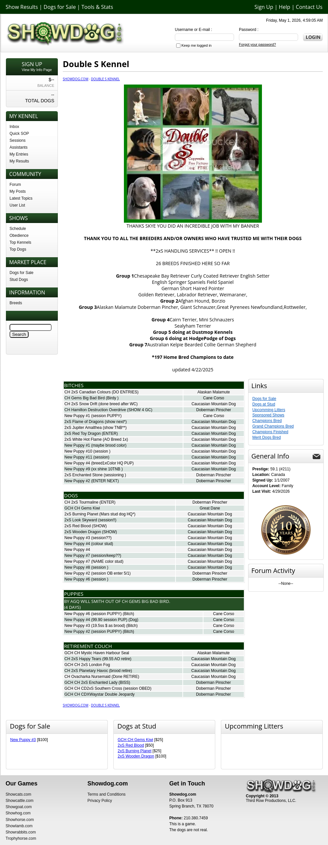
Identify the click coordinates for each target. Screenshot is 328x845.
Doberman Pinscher (213, 410)
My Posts (18, 191)
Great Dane (209, 508)
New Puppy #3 (77, 537)
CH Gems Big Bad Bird (84, 398)
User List (17, 205)
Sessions (18, 140)
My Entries (19, 154)
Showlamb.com (19, 826)
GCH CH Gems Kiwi (82, 508)
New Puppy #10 (78, 451)
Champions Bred (267, 420)
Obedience (19, 235)
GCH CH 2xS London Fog (87, 664)
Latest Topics (21, 198)
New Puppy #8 (77, 567)
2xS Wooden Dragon (82, 532)
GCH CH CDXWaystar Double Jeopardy (99, 694)
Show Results (22, 7)
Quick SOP (19, 133)
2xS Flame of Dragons (84, 421)
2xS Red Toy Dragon (82, 433)
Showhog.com (18, 813)
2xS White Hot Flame (83, 439)
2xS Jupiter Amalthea (83, 427)
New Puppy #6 (77, 579)
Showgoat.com (19, 807)
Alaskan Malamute (214, 392)
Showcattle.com (20, 800)
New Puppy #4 (77, 463)
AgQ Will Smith (87, 601)
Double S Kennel (105, 79)
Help (284, 7)
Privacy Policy (99, 800)
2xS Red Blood (77, 526)
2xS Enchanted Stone (83, 475)
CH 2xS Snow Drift (80, 404)
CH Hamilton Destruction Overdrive (95, 410)
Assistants (19, 147)
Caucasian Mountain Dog (214, 404)
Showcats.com (18, 794)
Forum (15, 184)
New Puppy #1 (77, 415)
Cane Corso (213, 398)
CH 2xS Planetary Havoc (86, 670)
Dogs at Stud (263, 404)
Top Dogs (18, 249)
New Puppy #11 (78, 457)
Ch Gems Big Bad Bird (145, 601)
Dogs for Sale (60, 7)
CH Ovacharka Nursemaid (87, 676)
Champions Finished (270, 432)
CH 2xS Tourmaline (81, 502)
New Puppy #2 (77, 481)
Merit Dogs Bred (266, 437)
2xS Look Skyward (80, 520)
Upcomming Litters (268, 410)
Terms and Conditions (106, 794)
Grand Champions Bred (273, 426)
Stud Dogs (19, 279)
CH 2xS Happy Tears (82, 659)
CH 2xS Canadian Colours (87, 392)
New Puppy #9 (77, 469)
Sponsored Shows (268, 415)
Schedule (18, 228)
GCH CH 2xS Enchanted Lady (90, 682)
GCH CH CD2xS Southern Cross (93, 688)
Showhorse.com (20, 819)
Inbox (14, 126)
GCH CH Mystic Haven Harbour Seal (96, 653)
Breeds (16, 303)
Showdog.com (75, 79)
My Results (19, 161)
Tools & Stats (97, 7)
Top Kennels (20, 242)
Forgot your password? (257, 44)
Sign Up (263, 7)
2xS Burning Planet (81, 514)
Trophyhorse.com (21, 838)
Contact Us (309, 7)
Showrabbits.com (21, 832)
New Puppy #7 (77, 555)
